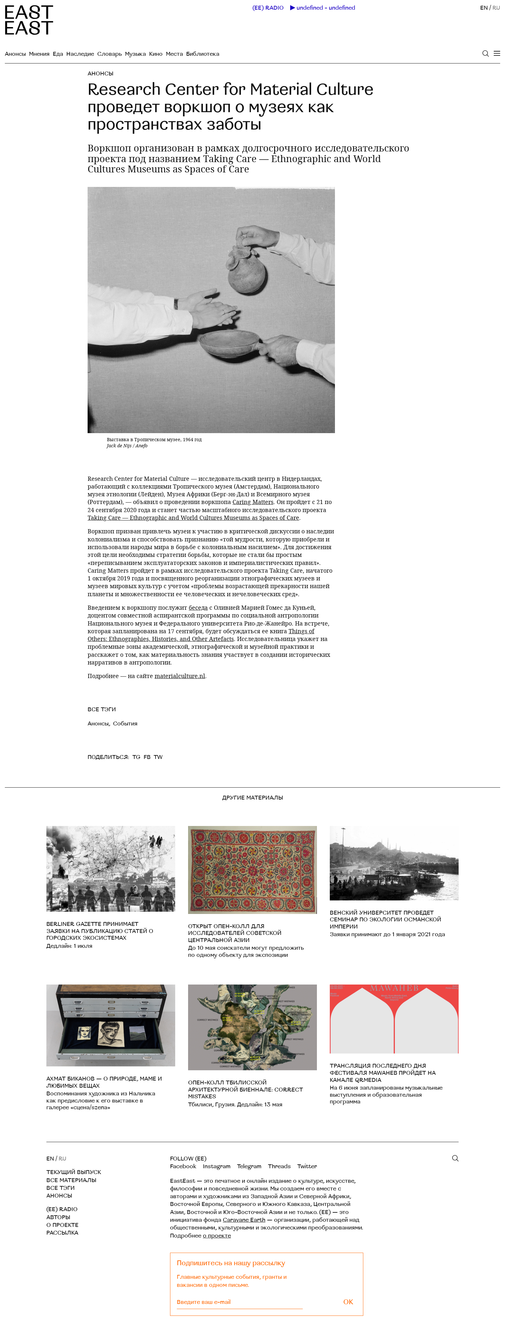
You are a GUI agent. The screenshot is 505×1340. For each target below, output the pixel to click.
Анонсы (15, 54)
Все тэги (60, 1188)
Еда (58, 54)
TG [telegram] (136, 757)
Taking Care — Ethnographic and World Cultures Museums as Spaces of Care (193, 517)
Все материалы (71, 1180)
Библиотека (202, 54)
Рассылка (62, 1232)
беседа (198, 607)
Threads (279, 1166)
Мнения (39, 54)
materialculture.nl (180, 676)
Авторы (58, 1217)
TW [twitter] (158, 757)
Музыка (135, 54)
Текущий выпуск (73, 1172)
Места (174, 54)
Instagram (217, 1166)
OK (348, 1302)
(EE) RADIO (268, 8)
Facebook (183, 1166)
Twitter (307, 1166)
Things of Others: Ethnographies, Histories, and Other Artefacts (201, 635)
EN (484, 8)
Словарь (109, 54)
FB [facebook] (147, 757)
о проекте (217, 1235)
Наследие (80, 54)
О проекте (62, 1225)
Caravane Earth (244, 1220)
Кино (156, 54)
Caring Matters (253, 502)
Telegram (249, 1166)
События (125, 723)
